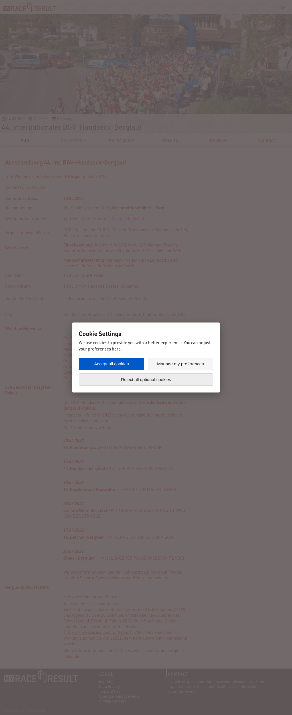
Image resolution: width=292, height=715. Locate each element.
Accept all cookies (111, 363)
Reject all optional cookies (146, 379)
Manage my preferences (180, 363)
